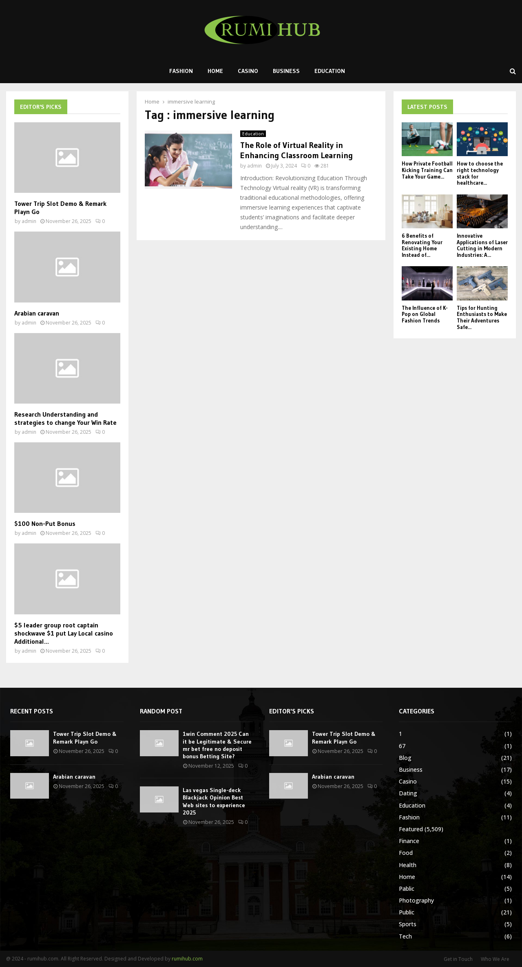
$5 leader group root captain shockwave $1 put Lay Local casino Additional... (63, 633)
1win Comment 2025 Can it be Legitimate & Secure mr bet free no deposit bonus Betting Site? (217, 745)
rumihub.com (187, 958)
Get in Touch (458, 959)
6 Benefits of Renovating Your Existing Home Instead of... (422, 245)
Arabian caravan (36, 313)
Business (286, 71)
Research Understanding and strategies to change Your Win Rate (65, 418)
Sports (407, 924)
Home (215, 71)
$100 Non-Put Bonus (44, 523)
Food (406, 853)
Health (407, 865)
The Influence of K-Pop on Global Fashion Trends (425, 314)
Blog (405, 758)
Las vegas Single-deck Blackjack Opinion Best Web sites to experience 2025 (214, 801)
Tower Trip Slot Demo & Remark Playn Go (85, 737)
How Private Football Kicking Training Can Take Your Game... (427, 169)
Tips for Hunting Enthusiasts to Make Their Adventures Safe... (482, 317)
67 (402, 746)
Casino (248, 71)
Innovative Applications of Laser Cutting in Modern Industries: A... (482, 245)
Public (406, 912)
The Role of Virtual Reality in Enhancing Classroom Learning (296, 150)
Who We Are (495, 959)
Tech (405, 936)
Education (329, 71)
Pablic (406, 888)
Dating (408, 793)
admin (254, 165)
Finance (409, 841)
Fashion (181, 71)
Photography (416, 900)
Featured (411, 829)
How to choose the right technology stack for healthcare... (480, 173)
